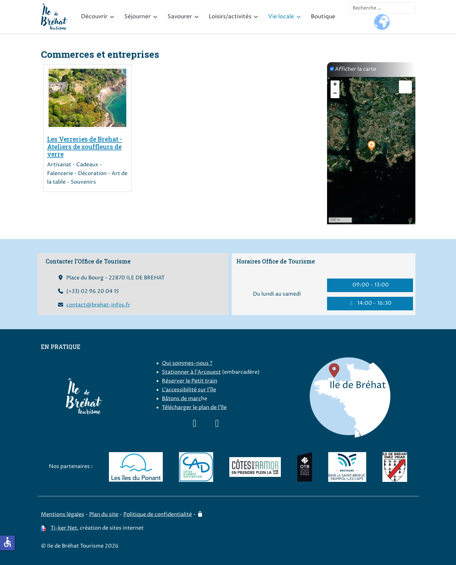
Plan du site (103, 514)
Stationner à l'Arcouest (191, 372)
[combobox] (382, 8)
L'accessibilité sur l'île (189, 389)
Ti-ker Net (64, 528)
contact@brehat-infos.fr (98, 305)
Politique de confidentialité (157, 514)
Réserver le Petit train (189, 381)
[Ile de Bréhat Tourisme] (54, 17)
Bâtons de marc (181, 398)
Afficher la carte (355, 69)
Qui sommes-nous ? (187, 363)
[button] (371, 146)
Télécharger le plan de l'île (194, 407)
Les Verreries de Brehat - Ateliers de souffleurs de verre (84, 146)
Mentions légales (62, 514)
